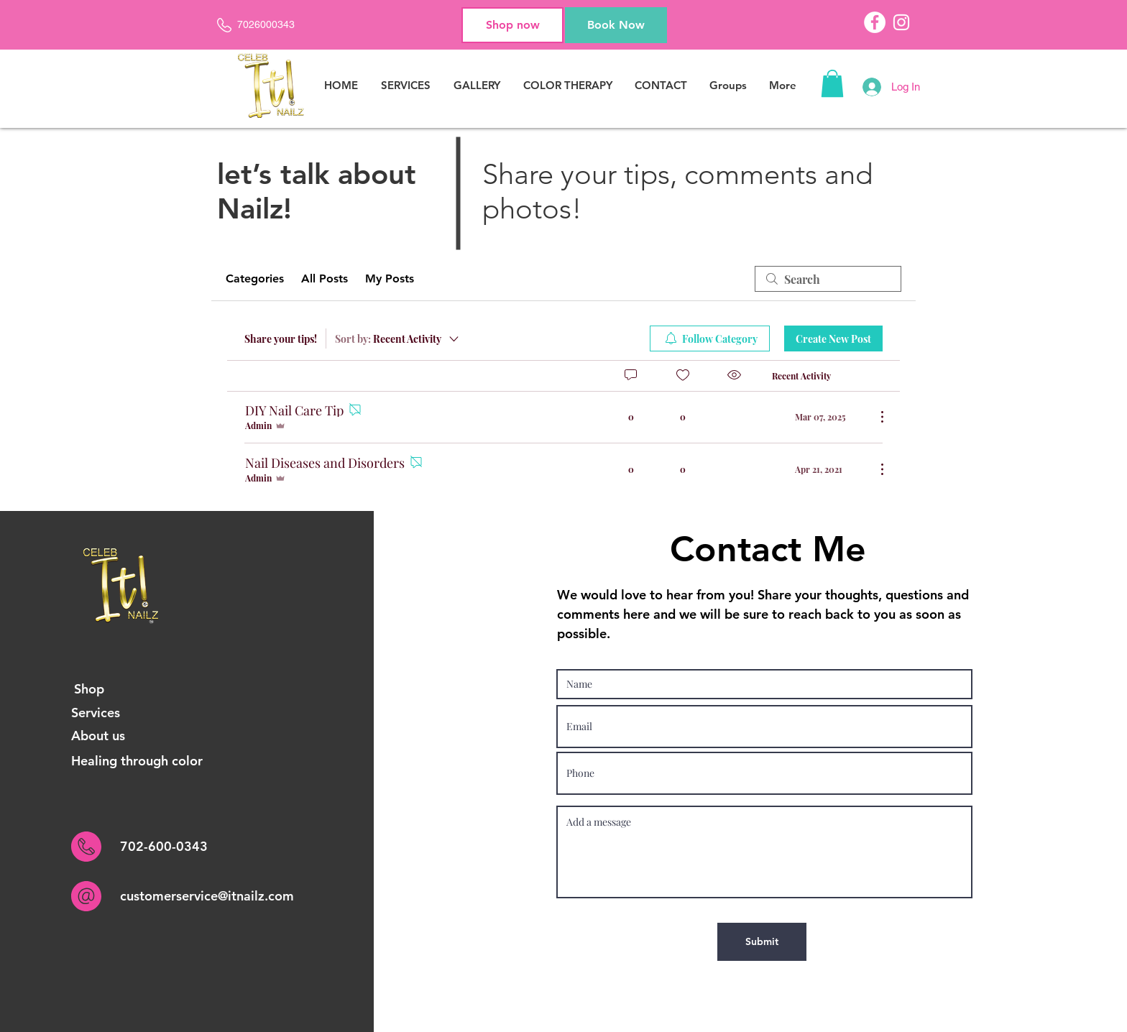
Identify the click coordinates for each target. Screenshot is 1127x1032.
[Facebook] (875, 22)
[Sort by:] (398, 338)
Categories (255, 278)
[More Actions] (874, 416)
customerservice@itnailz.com (207, 896)
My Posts (389, 278)
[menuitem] (710, 338)
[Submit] (761, 942)
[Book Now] (616, 25)
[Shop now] (512, 25)
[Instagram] (901, 22)
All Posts (324, 278)
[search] (828, 279)
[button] (832, 83)
